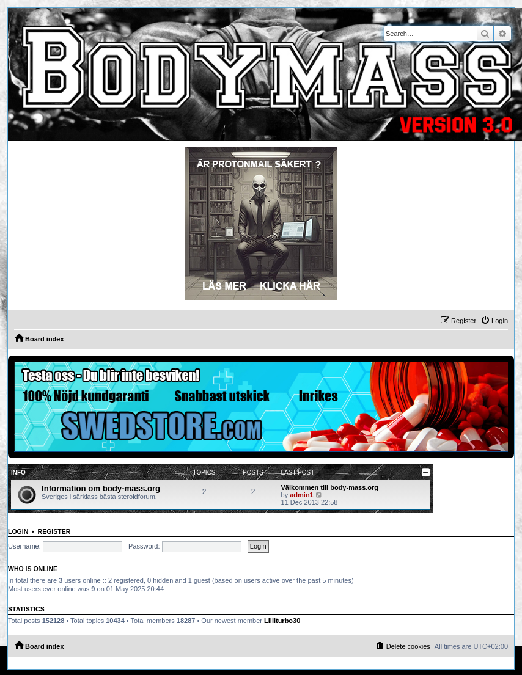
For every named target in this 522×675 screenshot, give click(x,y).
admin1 (302, 494)
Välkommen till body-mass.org (330, 487)
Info (18, 472)
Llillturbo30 (282, 620)
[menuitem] (494, 320)
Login (18, 531)
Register (54, 531)
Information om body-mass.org (101, 488)
